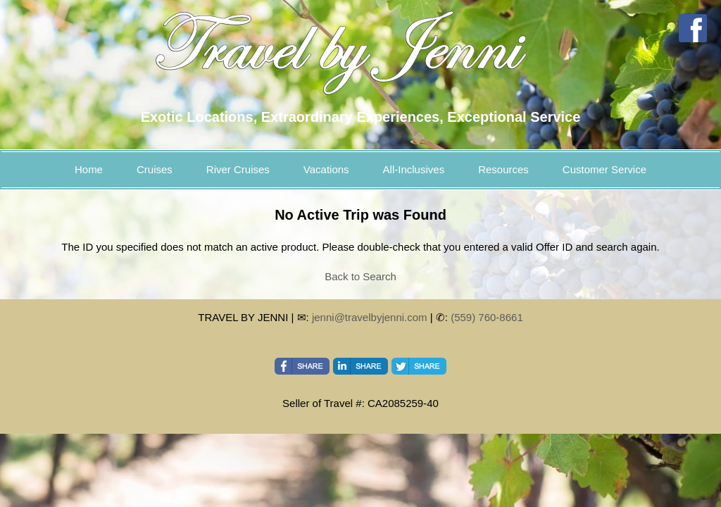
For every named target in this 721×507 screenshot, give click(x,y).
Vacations (326, 169)
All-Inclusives (414, 169)
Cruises (155, 169)
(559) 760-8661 (487, 317)
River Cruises (238, 169)
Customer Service (604, 169)
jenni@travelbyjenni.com (369, 317)
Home (89, 169)
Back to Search (360, 276)
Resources (503, 169)
